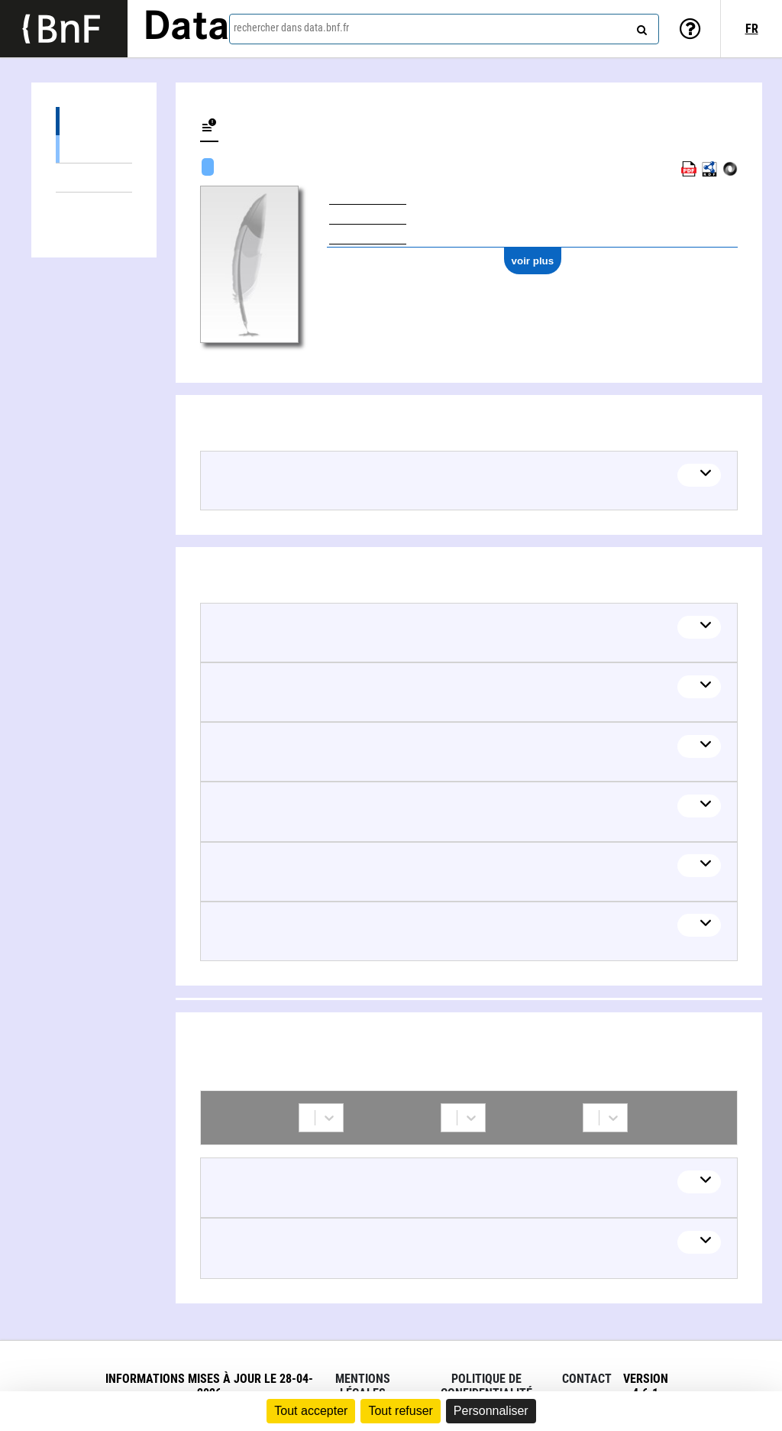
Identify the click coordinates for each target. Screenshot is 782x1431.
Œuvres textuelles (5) (94, 148)
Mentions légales (362, 1385)
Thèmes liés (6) (94, 177)
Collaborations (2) (94, 207)
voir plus (533, 261)
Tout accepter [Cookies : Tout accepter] (310, 1410)
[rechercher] (640, 26)
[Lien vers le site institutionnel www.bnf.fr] (64, 28)
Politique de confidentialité (486, 1385)
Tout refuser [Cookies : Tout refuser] (400, 1410)
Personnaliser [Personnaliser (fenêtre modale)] (491, 1410)
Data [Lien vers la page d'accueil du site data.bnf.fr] (186, 28)
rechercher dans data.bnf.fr (291, 27)
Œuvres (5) (94, 121)
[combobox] (444, 29)
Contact (587, 1378)
